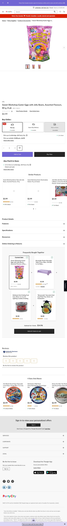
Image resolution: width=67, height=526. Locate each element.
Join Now (47, 429)
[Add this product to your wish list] (19, 148)
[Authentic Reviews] (10, 352)
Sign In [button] (33, 425)
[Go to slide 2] (33, 67)
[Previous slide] (3, 3)
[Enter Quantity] (9, 148)
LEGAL (33, 454)
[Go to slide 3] (39, 67)
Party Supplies (11, 20)
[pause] (8, 3)
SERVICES (33, 435)
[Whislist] (60, 12)
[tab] (12, 127)
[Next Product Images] (64, 47)
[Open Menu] (3, 12)
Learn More (37, 468)
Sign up (6, 469)
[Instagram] (12, 481)
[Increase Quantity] (14, 148)
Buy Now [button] (49, 154)
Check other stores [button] (8, 140)
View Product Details (21, 111)
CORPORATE (33, 442)
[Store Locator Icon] (33, 7)
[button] (55, 12)
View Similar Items (34, 111)
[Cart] (64, 12)
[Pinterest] (8, 481)
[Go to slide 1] (27, 67)
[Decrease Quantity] (3, 148)
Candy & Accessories (24, 20)
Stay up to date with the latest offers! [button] (33, 524)
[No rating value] (6, 111)
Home (4, 20)
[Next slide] (64, 3)
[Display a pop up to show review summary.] (47, 284)
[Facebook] (4, 481)
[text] (14, 202)
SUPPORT (33, 448)
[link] (8, 111)
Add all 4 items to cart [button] (34, 331)
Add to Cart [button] (17, 154)
